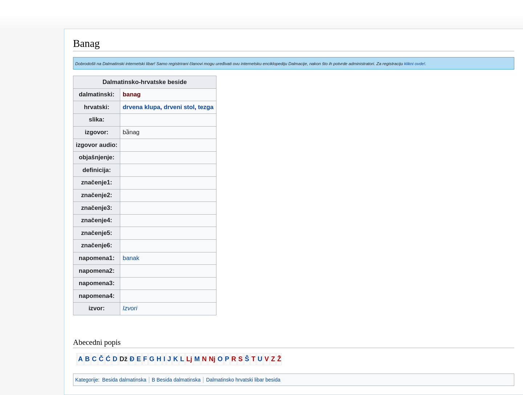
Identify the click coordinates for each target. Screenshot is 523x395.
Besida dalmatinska (124, 380)
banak (131, 258)
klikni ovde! (414, 63)
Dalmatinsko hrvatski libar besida (243, 380)
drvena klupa (142, 107)
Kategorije (86, 380)
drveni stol (179, 107)
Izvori (130, 308)
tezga (206, 107)
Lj (189, 359)
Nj (212, 359)
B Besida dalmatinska (176, 380)
